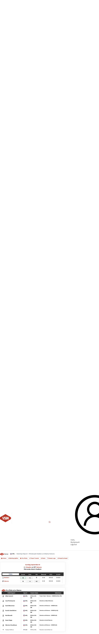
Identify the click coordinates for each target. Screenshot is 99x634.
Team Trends (34, 558)
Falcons (39, 567)
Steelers (29, 567)
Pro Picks (23, 558)
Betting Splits (13, 558)
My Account (75, 542)
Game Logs (51, 558)
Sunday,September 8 (32, 565)
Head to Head (62, 558)
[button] (49, 522)
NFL (13, 554)
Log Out (74, 544)
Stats (43, 558)
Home (6, 554)
